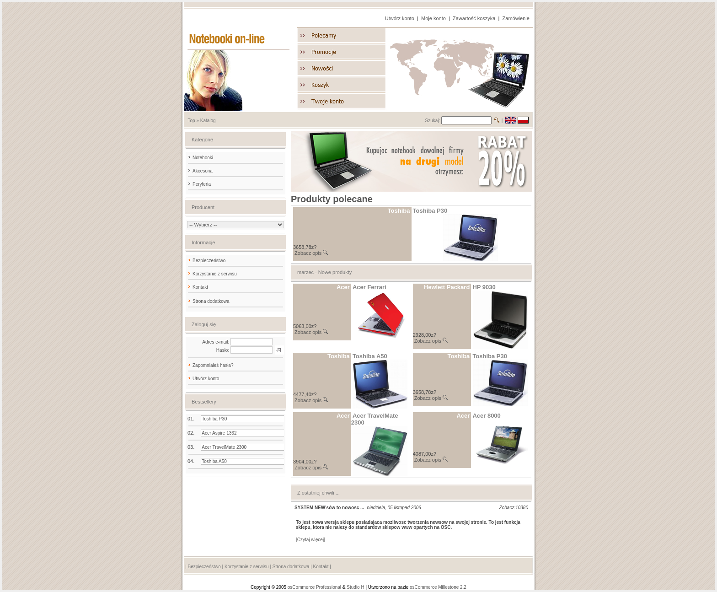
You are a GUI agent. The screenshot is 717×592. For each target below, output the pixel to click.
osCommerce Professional (314, 587)
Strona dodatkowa (211, 301)
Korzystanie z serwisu (215, 273)
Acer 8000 (486, 415)
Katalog (208, 120)
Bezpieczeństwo (209, 260)
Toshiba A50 (214, 461)
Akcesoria (200, 170)
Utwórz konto (399, 18)
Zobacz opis (307, 253)
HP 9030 (483, 287)
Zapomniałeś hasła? (213, 365)
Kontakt (200, 287)
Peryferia (199, 184)
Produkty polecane (332, 199)
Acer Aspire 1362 (219, 433)
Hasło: (222, 350)
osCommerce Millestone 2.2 (438, 587)
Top (191, 120)
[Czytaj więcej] (310, 539)
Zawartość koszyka (474, 18)
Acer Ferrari (369, 287)
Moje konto (433, 18)
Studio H (355, 587)
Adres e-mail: (215, 341)
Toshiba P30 (214, 418)
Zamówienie (516, 18)
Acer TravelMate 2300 (224, 447)
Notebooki (200, 157)
